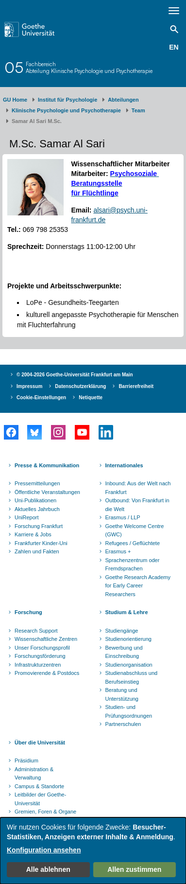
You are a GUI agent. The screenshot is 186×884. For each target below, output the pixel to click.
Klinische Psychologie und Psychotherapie (66, 110)
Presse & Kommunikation (47, 465)
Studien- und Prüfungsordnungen (128, 711)
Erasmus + (118, 551)
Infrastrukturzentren (38, 665)
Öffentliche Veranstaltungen (47, 492)
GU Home (15, 100)
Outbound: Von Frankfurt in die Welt (137, 504)
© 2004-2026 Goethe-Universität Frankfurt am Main (75, 374)
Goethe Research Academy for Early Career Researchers (138, 585)
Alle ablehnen (48, 869)
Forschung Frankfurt (39, 526)
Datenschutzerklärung (80, 386)
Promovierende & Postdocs (47, 673)
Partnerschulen (123, 724)
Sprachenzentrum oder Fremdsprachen (132, 564)
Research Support (36, 631)
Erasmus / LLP (122, 517)
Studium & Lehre (126, 612)
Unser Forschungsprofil (42, 648)
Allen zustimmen (134, 869)
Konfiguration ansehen (44, 850)
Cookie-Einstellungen (41, 397)
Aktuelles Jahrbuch (37, 509)
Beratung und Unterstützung (121, 694)
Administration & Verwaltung (34, 773)
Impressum (29, 386)
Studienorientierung (128, 639)
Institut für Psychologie (67, 100)
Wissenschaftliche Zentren (46, 639)
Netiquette (90, 397)
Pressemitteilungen (37, 483)
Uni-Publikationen (35, 500)
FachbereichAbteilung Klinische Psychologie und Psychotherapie (89, 67)
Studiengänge (121, 631)
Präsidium (26, 760)
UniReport (27, 517)
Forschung (28, 612)
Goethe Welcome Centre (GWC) (134, 530)
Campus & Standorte (39, 786)
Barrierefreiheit (135, 386)
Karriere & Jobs (33, 534)
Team (138, 110)
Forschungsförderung (40, 656)
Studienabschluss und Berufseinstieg (131, 677)
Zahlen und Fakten (37, 551)
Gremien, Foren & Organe (45, 811)
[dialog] (93, 850)
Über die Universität (40, 742)
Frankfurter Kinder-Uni (41, 543)
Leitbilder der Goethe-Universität (40, 799)
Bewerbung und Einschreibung (124, 652)
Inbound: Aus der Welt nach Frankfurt (138, 487)
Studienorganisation (128, 665)
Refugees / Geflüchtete (132, 543)
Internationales (124, 465)
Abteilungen (123, 100)
